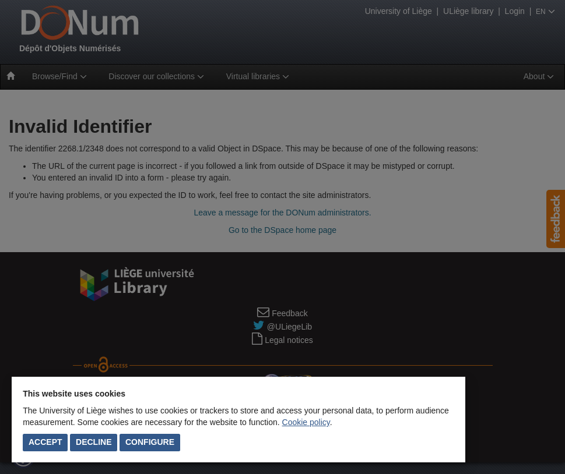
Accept (45, 442)
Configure (149, 442)
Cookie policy (306, 422)
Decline (93, 442)
